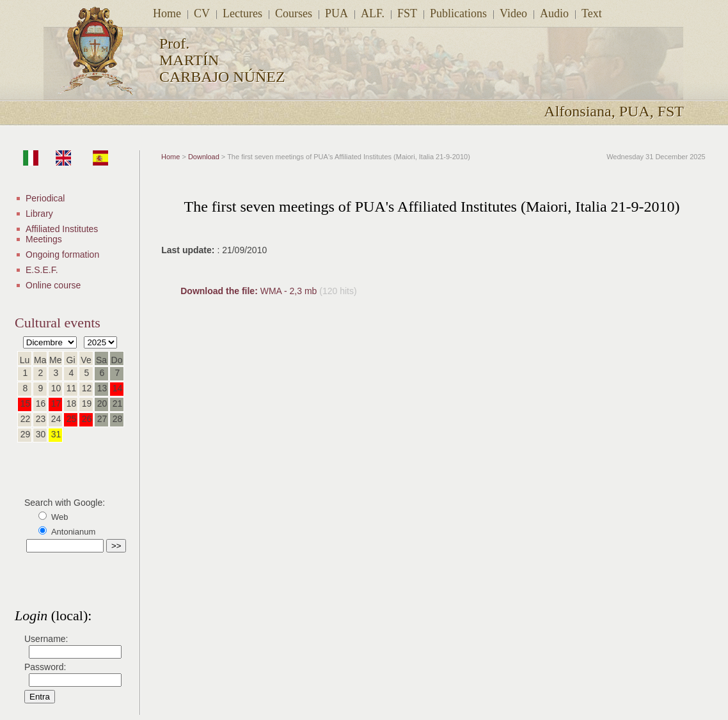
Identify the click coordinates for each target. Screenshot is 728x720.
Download (203, 156)
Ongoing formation (62, 254)
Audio (554, 13)
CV (202, 13)
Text (592, 13)
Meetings (44, 239)
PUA (336, 13)
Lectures (242, 13)
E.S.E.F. (42, 270)
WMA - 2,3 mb (249, 291)
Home (167, 13)
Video (513, 13)
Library (39, 213)
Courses (293, 13)
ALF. (372, 13)
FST (407, 13)
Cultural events (57, 323)
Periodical (45, 198)
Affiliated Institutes (62, 229)
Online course (53, 285)
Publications (458, 13)
